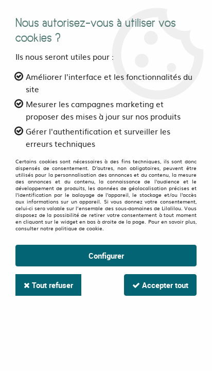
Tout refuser (48, 285)
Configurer (106, 255)
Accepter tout (160, 285)
